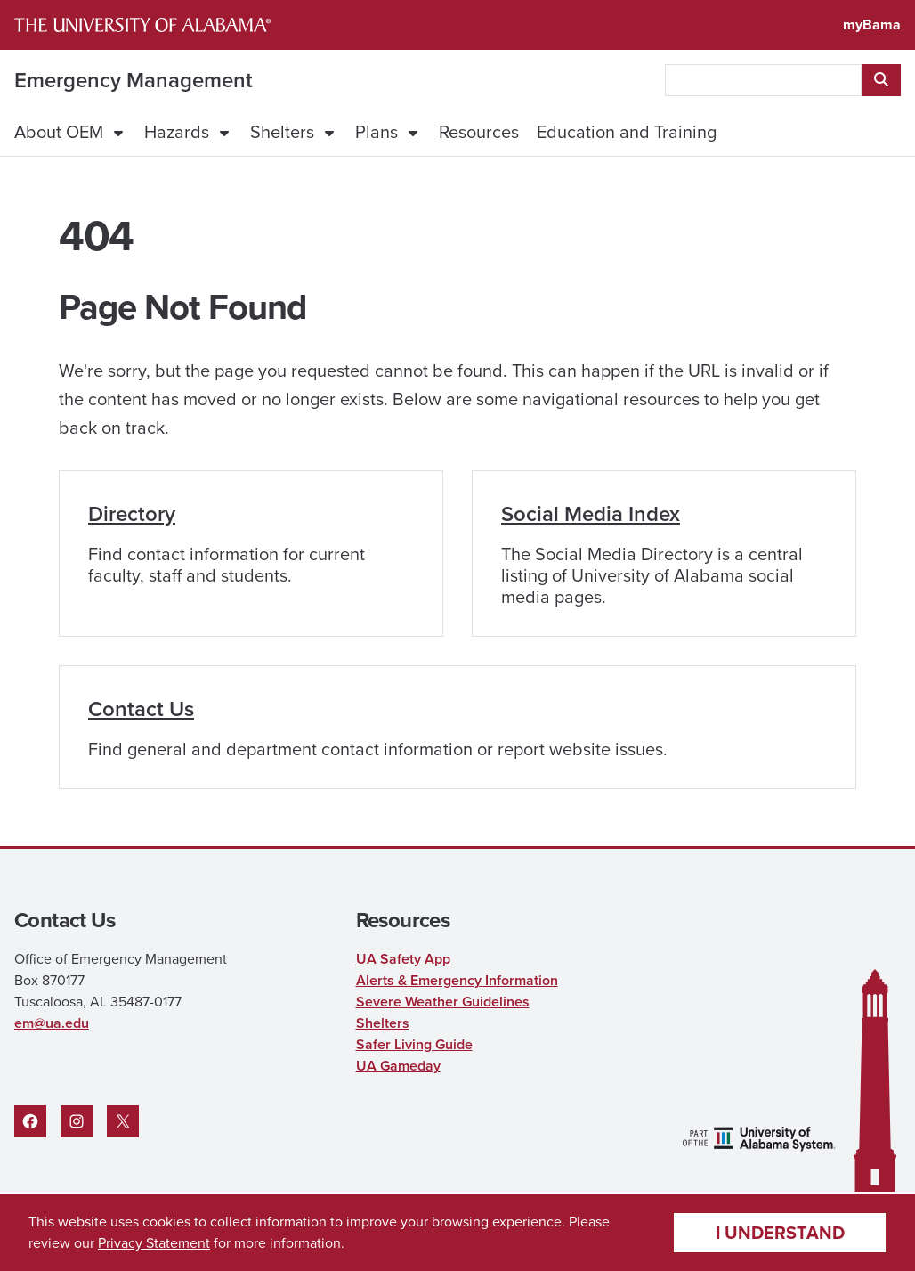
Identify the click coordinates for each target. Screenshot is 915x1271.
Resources (479, 131)
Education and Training (627, 131)
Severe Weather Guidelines (443, 1001)
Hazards (176, 131)
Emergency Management (133, 80)
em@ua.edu (51, 1023)
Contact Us (141, 709)
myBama (872, 24)
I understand (780, 1232)
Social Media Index (590, 514)
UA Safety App (403, 959)
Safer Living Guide (414, 1044)
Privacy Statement (154, 1243)
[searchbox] (763, 80)
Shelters (282, 131)
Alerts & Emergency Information (457, 980)
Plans (376, 131)
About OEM (58, 131)
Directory (131, 514)
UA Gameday (398, 1065)
